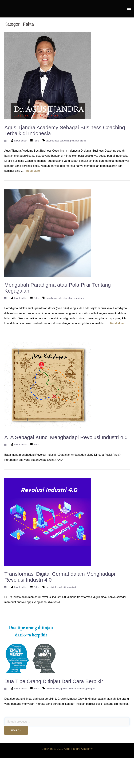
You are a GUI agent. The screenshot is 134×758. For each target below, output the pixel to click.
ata (47, 140)
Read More (33, 170)
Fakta (36, 140)
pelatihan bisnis (78, 140)
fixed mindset (52, 688)
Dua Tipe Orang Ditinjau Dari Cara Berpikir (53, 681)
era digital (51, 587)
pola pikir (62, 298)
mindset (81, 688)
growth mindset (68, 688)
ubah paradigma (76, 298)
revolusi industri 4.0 (66, 587)
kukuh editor (20, 140)
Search (16, 730)
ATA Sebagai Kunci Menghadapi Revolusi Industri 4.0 (66, 437)
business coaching (59, 140)
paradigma (51, 298)
